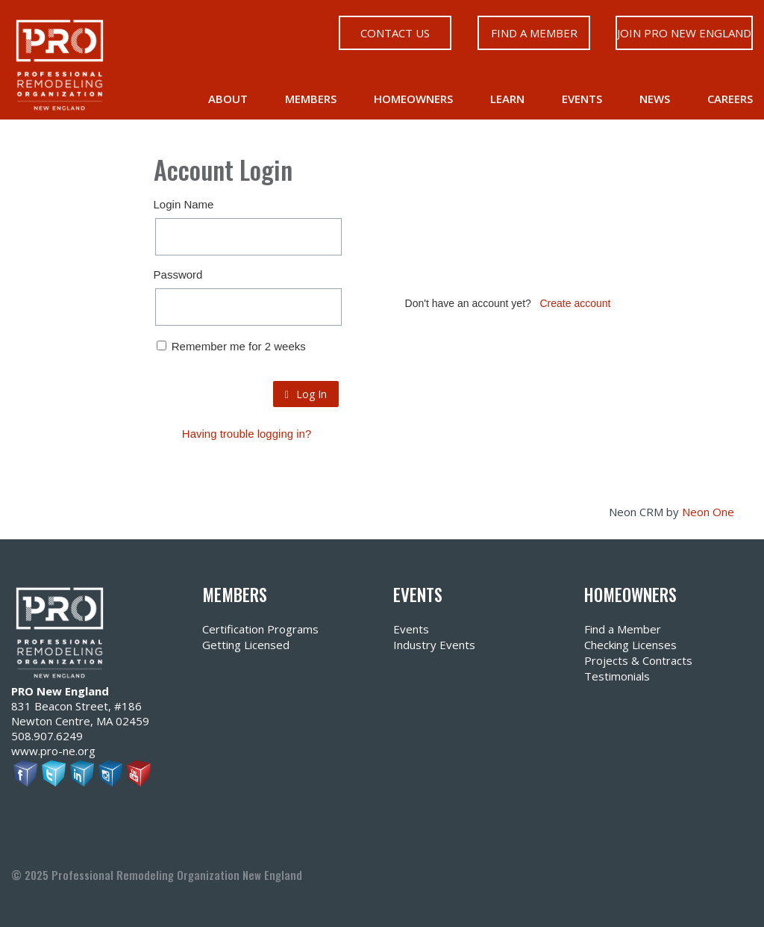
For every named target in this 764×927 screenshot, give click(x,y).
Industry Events (434, 644)
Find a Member (533, 32)
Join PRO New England (684, 32)
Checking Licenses (630, 644)
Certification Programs (260, 628)
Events (582, 98)
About (228, 98)
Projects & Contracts (638, 660)
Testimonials (617, 676)
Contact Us (395, 32)
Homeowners (413, 98)
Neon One (708, 511)
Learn (507, 98)
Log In (306, 394)
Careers (730, 98)
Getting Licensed (245, 644)
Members (310, 98)
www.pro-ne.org (53, 750)
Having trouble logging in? (246, 433)
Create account (575, 303)
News (654, 98)
